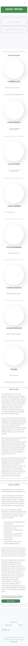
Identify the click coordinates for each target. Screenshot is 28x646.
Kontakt (20, 625)
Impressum (14, 622)
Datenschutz (8, 625)
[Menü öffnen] (25, 3)
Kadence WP (14, 641)
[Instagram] (6, 630)
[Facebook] (3, 630)
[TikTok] (8, 630)
